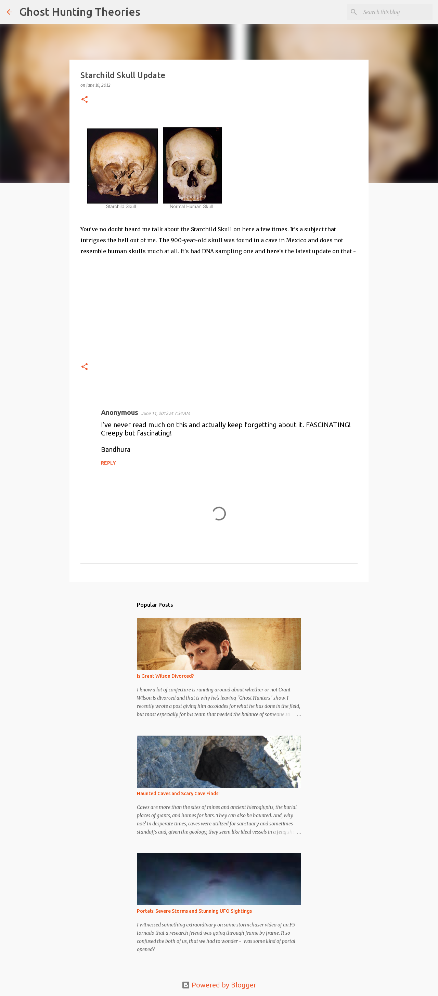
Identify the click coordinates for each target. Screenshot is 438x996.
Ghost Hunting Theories (79, 11)
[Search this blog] (397, 12)
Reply (108, 463)
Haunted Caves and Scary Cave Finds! (178, 793)
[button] (84, 99)
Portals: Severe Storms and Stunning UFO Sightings (194, 911)
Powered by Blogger (219, 985)
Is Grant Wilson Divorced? (165, 676)
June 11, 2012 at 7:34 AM (165, 413)
